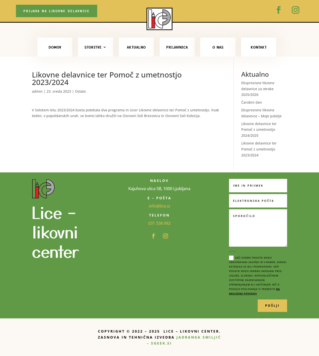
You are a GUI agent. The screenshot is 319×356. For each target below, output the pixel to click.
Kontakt (259, 47)
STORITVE (93, 47)
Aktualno (136, 47)
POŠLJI (272, 305)
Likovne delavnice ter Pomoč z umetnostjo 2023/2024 (259, 149)
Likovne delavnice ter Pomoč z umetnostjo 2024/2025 (259, 129)
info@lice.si (159, 206)
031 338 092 (159, 223)
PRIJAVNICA (177, 47)
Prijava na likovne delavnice (56, 11)
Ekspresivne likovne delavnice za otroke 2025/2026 (257, 88)
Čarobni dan (251, 102)
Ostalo (80, 91)
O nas (218, 47)
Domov (55, 47)
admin (37, 91)
